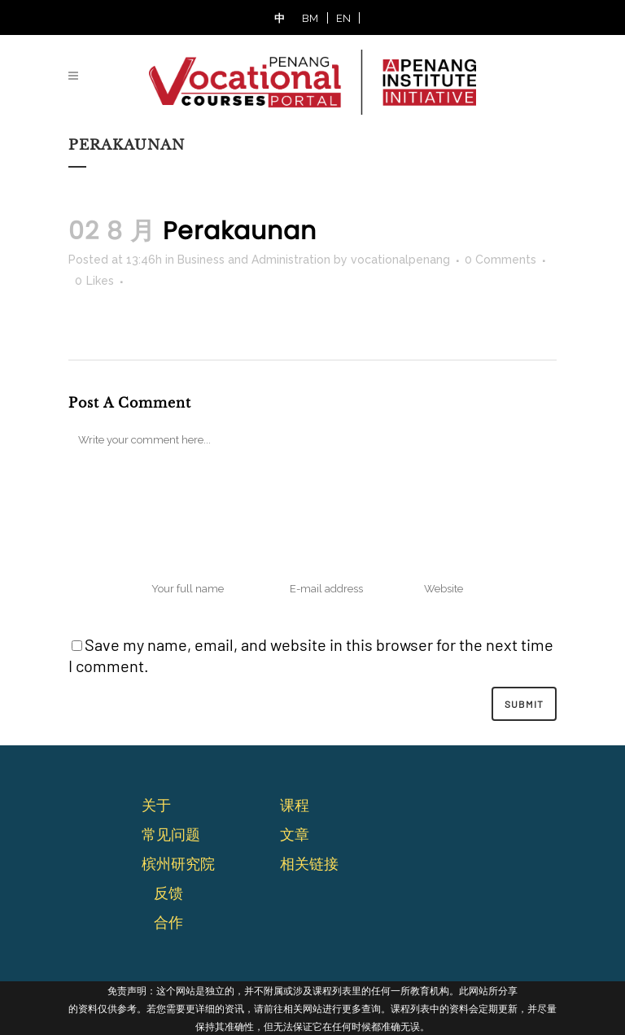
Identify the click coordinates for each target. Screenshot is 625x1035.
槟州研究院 (178, 863)
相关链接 (309, 863)
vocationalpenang (400, 259)
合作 (168, 922)
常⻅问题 (171, 834)
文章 (294, 834)
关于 (156, 805)
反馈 (168, 893)
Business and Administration (253, 259)
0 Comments (500, 259)
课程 (294, 805)
